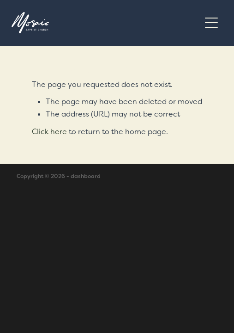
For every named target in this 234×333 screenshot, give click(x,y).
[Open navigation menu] (211, 23)
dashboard (86, 176)
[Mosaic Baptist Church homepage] (106, 22)
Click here (49, 131)
